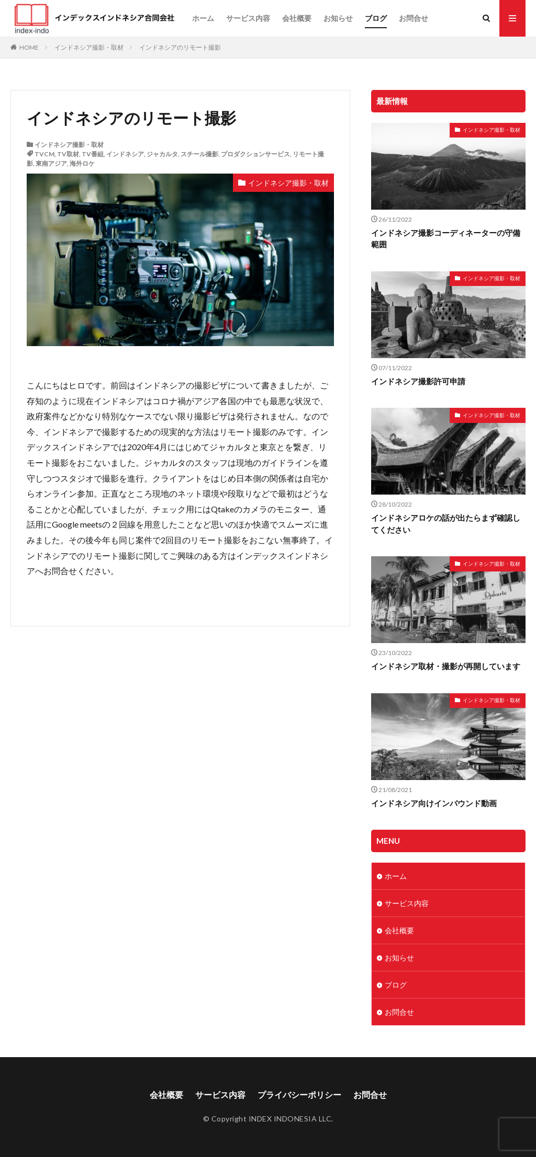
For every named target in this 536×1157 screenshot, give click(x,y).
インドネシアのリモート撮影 (180, 47)
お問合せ (413, 18)
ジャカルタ (162, 154)
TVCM (44, 154)
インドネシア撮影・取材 (89, 47)
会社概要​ (296, 18)
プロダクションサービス (255, 154)
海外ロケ (82, 163)
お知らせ (338, 18)
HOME (29, 47)
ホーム (203, 18)
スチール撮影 (199, 154)
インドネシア (125, 154)
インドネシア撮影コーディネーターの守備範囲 (445, 238)
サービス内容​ (248, 18)
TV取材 (68, 154)
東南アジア (51, 163)
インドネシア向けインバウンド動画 (434, 803)
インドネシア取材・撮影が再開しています (445, 666)
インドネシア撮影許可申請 (418, 381)
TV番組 (93, 154)
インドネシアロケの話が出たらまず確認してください (445, 523)
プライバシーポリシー (299, 1094)
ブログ (376, 18)
